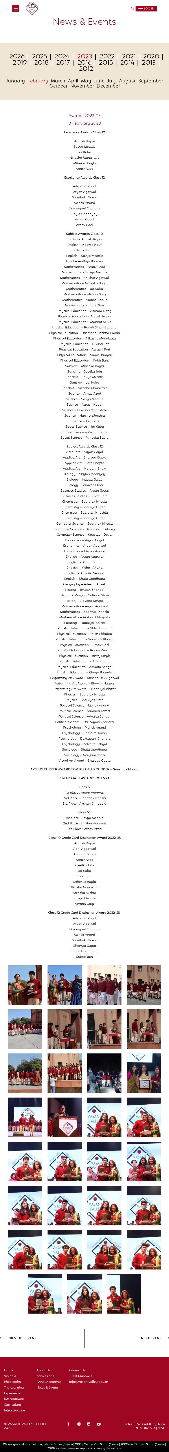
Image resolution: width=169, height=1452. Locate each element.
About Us (44, 1370)
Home (8, 1370)
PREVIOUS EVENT (22, 1338)
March (58, 81)
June (99, 81)
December (108, 86)
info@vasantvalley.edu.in (88, 1382)
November (82, 86)
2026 (17, 57)
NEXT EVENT (151, 1338)
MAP (161, 1428)
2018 (41, 63)
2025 (39, 57)
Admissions (45, 1376)
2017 (63, 63)
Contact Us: (77, 1370)
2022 (107, 57)
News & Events (48, 1387)
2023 (84, 57)
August (127, 81)
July (111, 81)
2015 (106, 63)
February (38, 81)
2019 (20, 63)
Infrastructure (14, 1410)
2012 (86, 69)
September (150, 81)
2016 (84, 63)
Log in (146, 9)
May (86, 81)
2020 (151, 57)
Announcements (49, 1382)
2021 (129, 57)
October (58, 86)
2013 (149, 63)
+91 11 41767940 (80, 1376)
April (73, 81)
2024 (62, 57)
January (15, 81)
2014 (127, 63)
